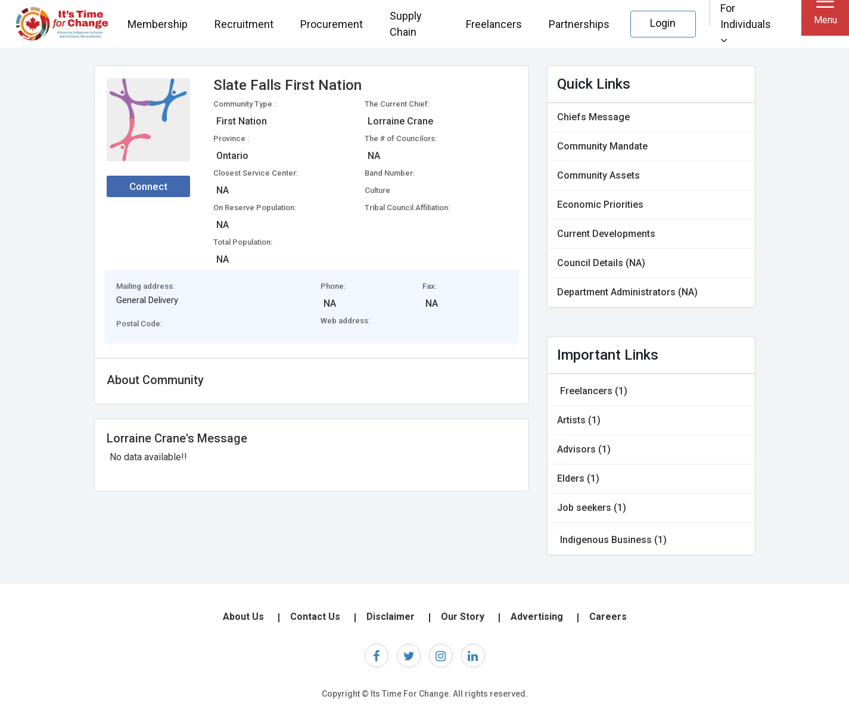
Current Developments (606, 233)
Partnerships (579, 24)
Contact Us (315, 616)
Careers (608, 616)
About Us (243, 616)
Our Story (462, 616)
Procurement (331, 24)
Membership (157, 24)
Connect (148, 186)
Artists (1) (579, 420)
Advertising (537, 616)
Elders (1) (578, 478)
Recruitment (243, 24)
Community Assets (598, 175)
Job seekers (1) (591, 507)
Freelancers (494, 24)
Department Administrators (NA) (627, 292)
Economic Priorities (600, 204)
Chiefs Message (593, 117)
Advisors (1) (584, 449)
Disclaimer (390, 616)
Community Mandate (602, 146)
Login (663, 23)
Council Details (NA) (601, 263)
